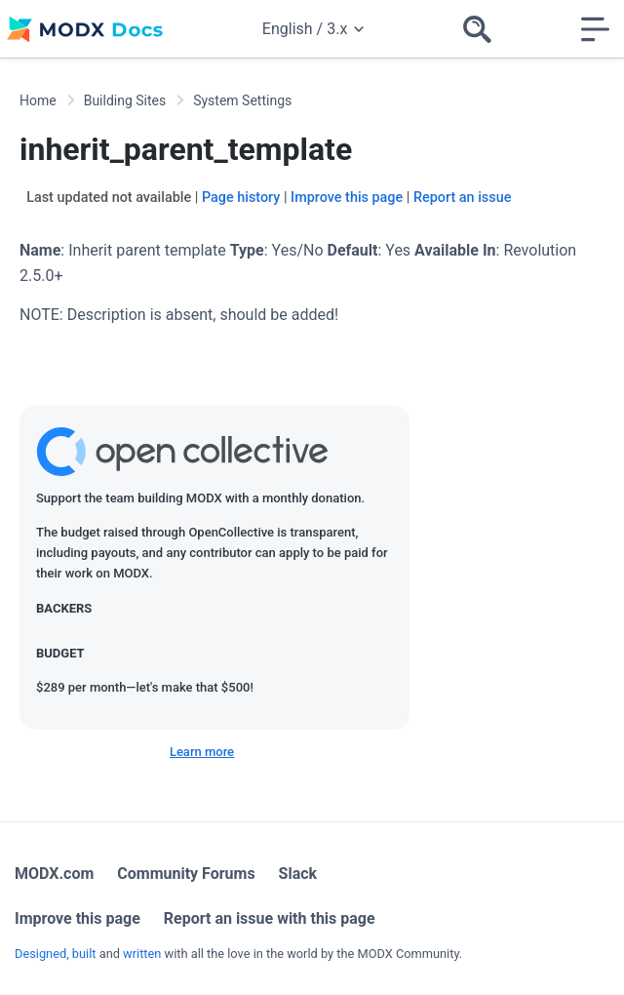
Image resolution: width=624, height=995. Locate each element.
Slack (298, 873)
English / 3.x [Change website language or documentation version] (313, 29)
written (142, 953)
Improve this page (347, 197)
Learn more (202, 751)
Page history (241, 197)
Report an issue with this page (269, 918)
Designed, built (56, 953)
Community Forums (185, 873)
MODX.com (54, 873)
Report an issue (462, 197)
